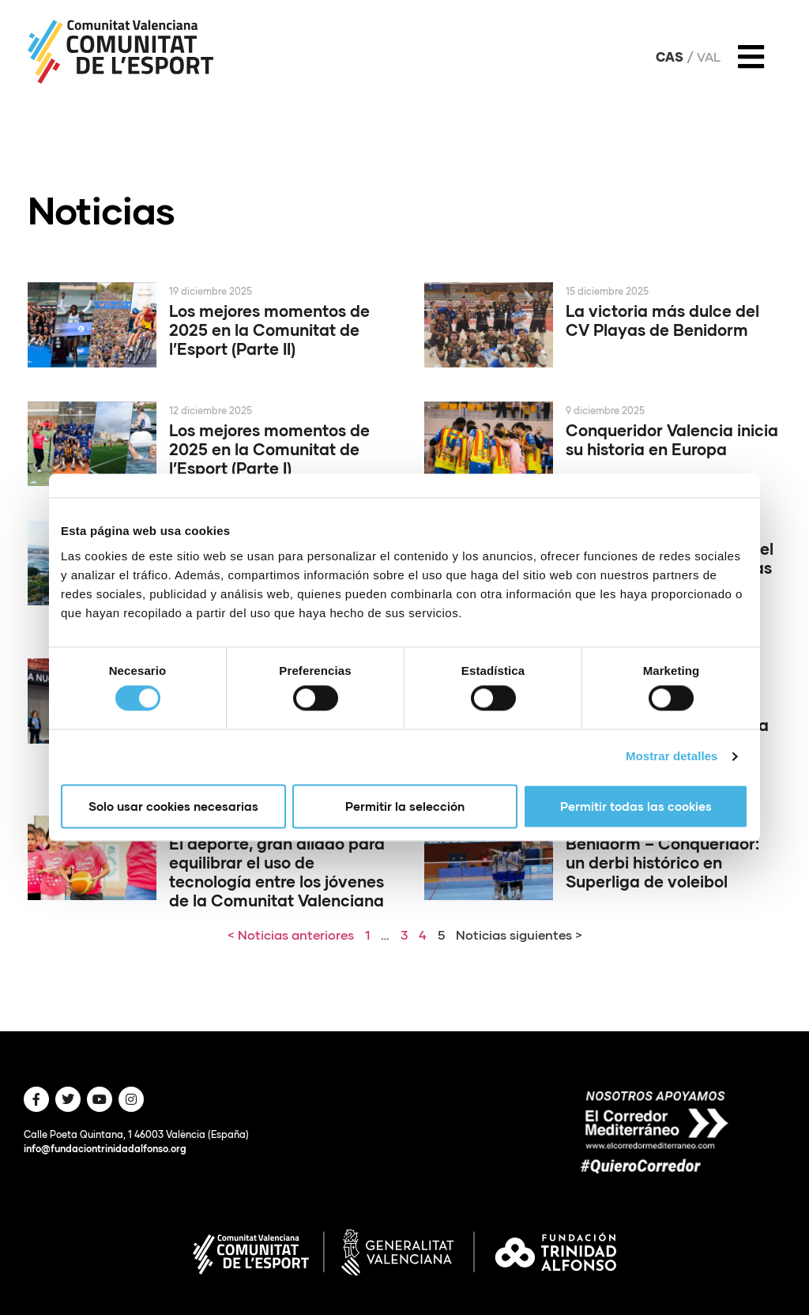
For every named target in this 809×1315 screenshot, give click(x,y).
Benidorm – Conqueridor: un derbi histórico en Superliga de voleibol (662, 862)
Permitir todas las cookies (636, 806)
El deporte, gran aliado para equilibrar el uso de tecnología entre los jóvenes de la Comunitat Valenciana (277, 872)
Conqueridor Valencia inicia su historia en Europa (672, 439)
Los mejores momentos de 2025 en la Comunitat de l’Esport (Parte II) (269, 329)
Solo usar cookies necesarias (173, 806)
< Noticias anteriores (291, 934)
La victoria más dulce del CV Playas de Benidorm (662, 320)
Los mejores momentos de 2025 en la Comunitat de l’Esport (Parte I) (269, 448)
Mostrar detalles (672, 756)
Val (709, 57)
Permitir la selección (405, 806)
